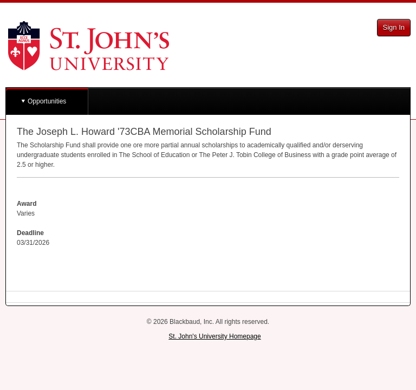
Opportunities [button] (47, 101)
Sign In (394, 27)
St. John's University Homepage (214, 336)
